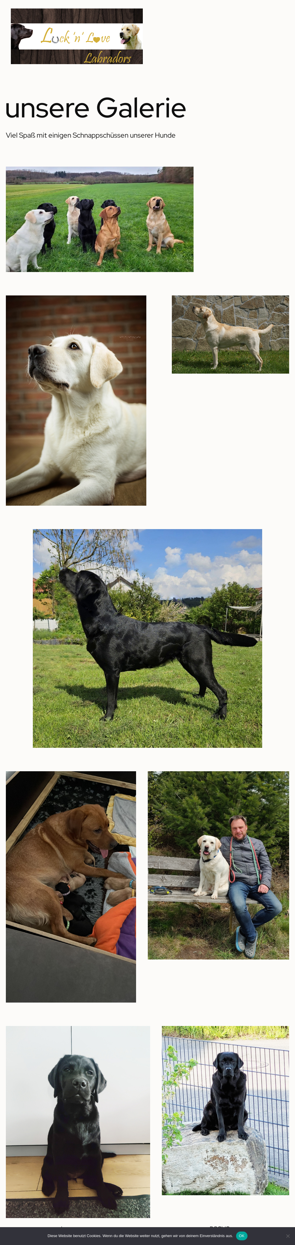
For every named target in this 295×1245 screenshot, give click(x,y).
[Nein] (288, 1236)
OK (242, 1236)
